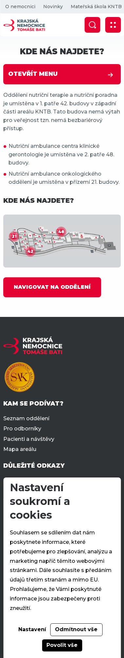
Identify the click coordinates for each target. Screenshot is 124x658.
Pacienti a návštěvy (28, 439)
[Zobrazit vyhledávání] (92, 25)
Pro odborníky (22, 428)
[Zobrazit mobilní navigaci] (113, 25)
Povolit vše (62, 645)
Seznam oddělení (26, 418)
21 (14, 236)
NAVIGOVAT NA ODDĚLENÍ (52, 287)
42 (30, 251)
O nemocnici (20, 6)
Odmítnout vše (76, 629)
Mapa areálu (19, 449)
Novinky (52, 6)
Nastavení (32, 629)
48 (61, 231)
